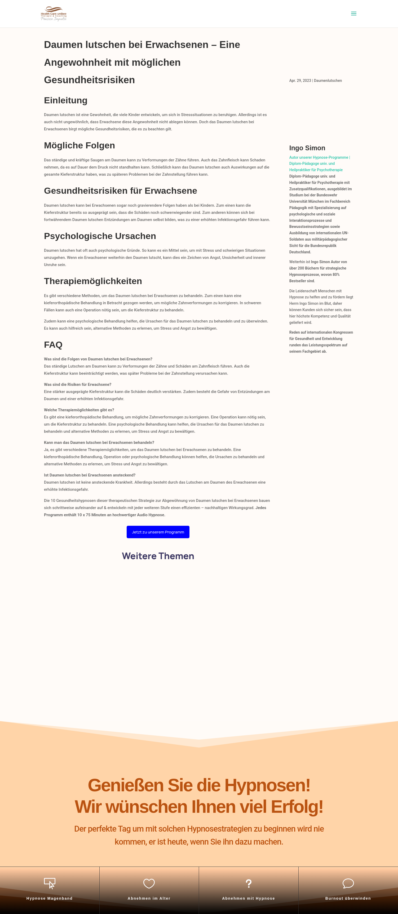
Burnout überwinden (348, 898)
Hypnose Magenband (49, 898)
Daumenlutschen (328, 80)
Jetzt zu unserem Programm (158, 532)
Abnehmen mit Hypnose (248, 898)
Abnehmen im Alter (149, 898)
